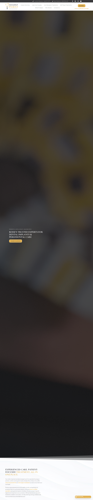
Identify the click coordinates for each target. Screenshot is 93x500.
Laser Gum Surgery (37, 5)
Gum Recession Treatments (51, 5)
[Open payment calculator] (83, 496)
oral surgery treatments (24, 482)
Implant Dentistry (25, 5)
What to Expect (39, 7)
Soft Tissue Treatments (66, 5)
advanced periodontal (10, 482)
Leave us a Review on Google (82, 8)
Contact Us (57, 7)
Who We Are (48, 7)
